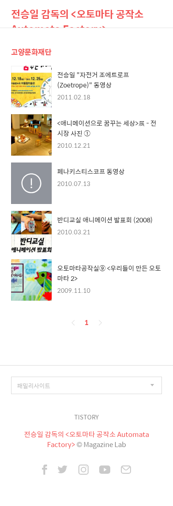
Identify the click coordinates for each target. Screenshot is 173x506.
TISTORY (86, 417)
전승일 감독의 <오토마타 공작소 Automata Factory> (77, 17)
